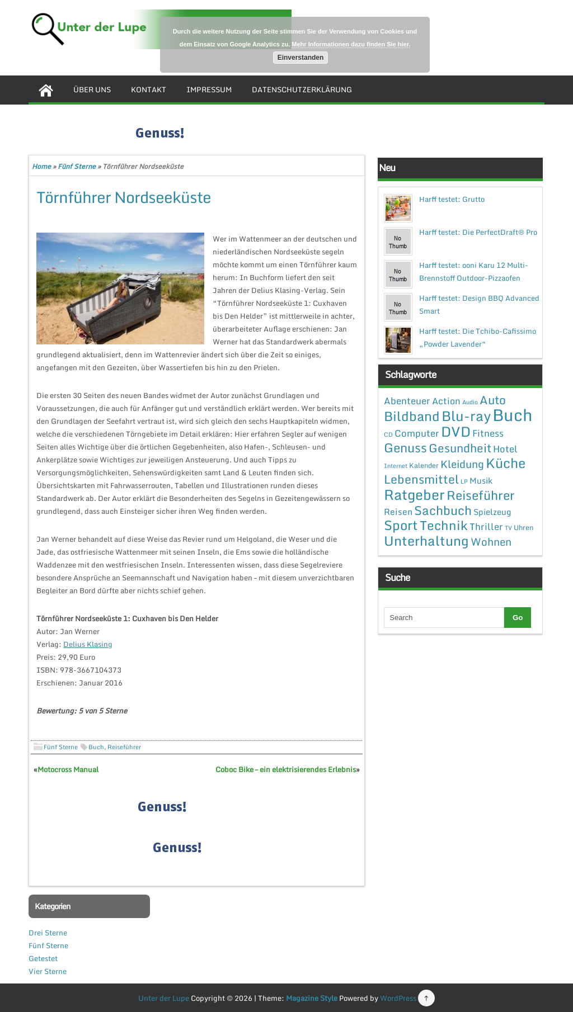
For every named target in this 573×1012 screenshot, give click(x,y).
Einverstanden (301, 58)
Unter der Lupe (163, 998)
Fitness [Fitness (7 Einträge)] (488, 433)
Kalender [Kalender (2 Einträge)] (424, 465)
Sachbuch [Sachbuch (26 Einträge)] (443, 510)
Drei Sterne (48, 932)
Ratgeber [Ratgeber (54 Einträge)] (414, 494)
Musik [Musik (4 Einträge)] (480, 480)
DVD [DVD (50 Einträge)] (456, 431)
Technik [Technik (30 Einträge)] (444, 525)
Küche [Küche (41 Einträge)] (505, 463)
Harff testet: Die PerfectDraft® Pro (478, 232)
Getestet (43, 958)
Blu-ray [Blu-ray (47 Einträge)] (466, 416)
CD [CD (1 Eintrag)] (388, 434)
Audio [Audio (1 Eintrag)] (470, 402)
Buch (96, 747)
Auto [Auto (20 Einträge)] (493, 399)
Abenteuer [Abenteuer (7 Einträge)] (407, 400)
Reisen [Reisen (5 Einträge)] (398, 511)
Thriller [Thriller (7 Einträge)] (486, 526)
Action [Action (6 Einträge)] (446, 401)
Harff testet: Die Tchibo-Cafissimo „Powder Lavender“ (477, 337)
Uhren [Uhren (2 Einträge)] (523, 527)
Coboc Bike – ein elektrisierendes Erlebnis (285, 769)
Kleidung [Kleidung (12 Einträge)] (462, 463)
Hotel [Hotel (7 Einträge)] (505, 448)
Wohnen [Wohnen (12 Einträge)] (491, 541)
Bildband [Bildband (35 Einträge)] (412, 416)
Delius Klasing (87, 644)
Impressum (209, 89)
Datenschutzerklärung (302, 89)
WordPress (398, 998)
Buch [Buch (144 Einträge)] (512, 414)
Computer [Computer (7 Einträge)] (416, 433)
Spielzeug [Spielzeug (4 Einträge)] (492, 511)
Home (41, 166)
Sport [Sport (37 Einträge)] (401, 525)
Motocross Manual (67, 769)
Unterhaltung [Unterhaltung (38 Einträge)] (426, 540)
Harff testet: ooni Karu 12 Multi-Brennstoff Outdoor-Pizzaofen (473, 271)
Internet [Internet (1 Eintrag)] (395, 466)
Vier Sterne (48, 971)
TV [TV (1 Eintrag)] (508, 528)
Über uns (92, 89)
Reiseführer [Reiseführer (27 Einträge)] (481, 495)
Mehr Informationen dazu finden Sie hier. (351, 44)
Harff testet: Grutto (452, 199)
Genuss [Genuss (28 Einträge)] (405, 447)
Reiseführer (124, 747)
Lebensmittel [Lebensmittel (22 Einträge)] (421, 479)
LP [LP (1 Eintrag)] (464, 481)
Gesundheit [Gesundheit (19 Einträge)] (460, 447)
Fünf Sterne (77, 166)
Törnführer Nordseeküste (123, 197)
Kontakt (148, 89)
